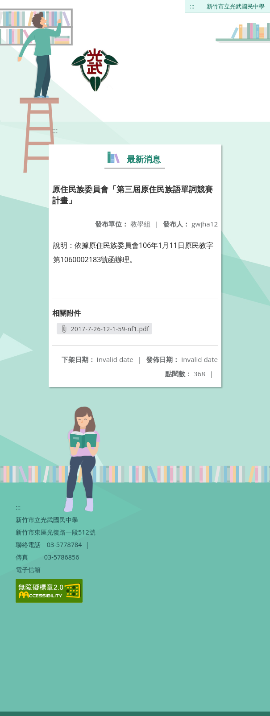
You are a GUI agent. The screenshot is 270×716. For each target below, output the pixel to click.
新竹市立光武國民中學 (236, 6)
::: (192, 6)
